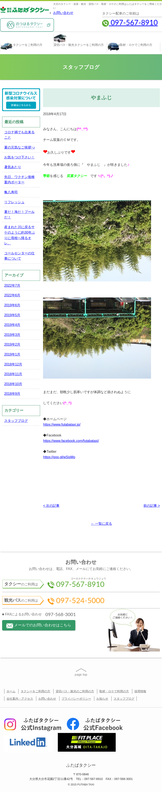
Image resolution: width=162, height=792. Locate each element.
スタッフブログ (16, 421)
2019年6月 (12, 305)
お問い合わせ (63, 13)
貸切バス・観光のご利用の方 (75, 691)
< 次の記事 (51, 505)
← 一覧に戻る (101, 523)
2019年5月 (12, 315)
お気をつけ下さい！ (19, 157)
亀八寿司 (11, 192)
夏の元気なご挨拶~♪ (19, 147)
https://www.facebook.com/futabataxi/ (71, 441)
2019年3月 (12, 335)
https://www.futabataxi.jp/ (61, 424)
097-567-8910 (130, 22)
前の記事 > (151, 505)
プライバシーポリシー (76, 698)
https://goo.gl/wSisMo (59, 457)
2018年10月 (13, 384)
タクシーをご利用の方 (35, 691)
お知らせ (102, 698)
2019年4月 (12, 325)
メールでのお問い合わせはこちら (38, 625)
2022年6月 (12, 295)
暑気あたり (12, 167)
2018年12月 (13, 364)
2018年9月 (12, 393)
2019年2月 (12, 344)
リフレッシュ (14, 202)
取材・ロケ (129, 46)
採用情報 (140, 691)
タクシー (21, 46)
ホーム (11, 691)
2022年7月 (12, 285)
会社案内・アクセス (20, 698)
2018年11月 (13, 374)
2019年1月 (12, 354)
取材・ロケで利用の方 (114, 691)
